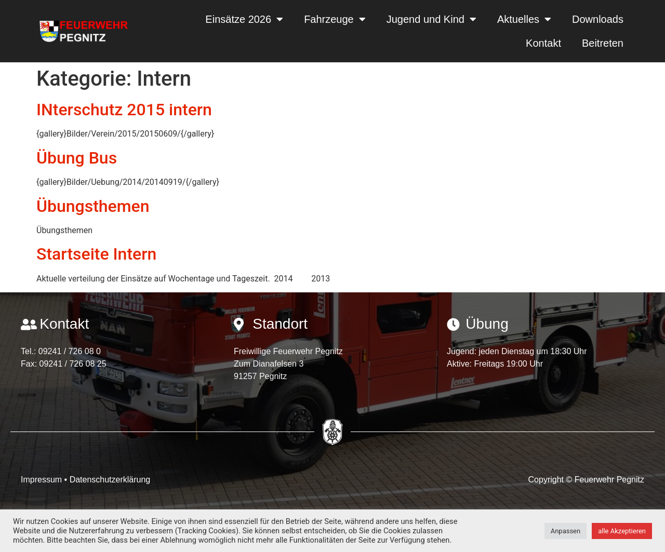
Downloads (597, 19)
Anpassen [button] (566, 531)
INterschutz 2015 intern (124, 109)
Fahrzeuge (335, 19)
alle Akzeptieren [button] (622, 531)
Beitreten (602, 43)
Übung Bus (76, 158)
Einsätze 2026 (244, 19)
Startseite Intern (96, 254)
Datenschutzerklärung (110, 479)
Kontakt (543, 43)
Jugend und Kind (431, 19)
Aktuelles (524, 19)
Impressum (42, 479)
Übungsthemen (93, 206)
